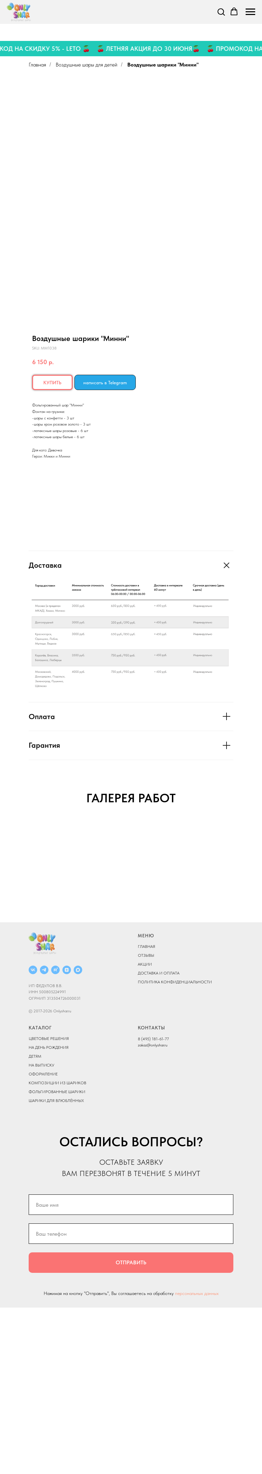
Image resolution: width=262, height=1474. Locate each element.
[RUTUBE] (55, 1136)
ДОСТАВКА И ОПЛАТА (158, 1139)
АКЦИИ (145, 1130)
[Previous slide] (13, 902)
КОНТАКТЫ (151, 1193)
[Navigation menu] (250, 12)
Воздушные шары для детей (86, 64)
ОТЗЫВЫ (146, 1121)
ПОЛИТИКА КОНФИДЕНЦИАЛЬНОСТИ (175, 1148)
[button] (221, 12)
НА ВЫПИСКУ (41, 1231)
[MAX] (78, 1136)
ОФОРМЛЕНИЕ (43, 1240)
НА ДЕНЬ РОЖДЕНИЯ (49, 1213)
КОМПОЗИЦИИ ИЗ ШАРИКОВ (57, 1249)
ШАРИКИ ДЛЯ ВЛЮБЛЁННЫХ (56, 1266)
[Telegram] (44, 1136)
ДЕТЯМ (35, 1222)
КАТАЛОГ (40, 1193)
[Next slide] (248, 902)
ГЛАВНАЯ (146, 1113)
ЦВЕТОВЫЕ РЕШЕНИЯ (49, 1204)
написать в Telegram (105, 382)
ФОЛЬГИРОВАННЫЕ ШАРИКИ (57, 1257)
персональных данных (197, 1459)
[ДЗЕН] (66, 1136)
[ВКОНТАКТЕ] (33, 1136)
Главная (37, 64)
